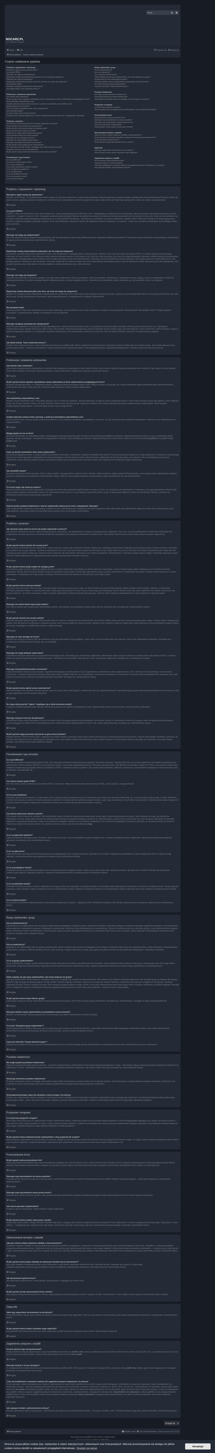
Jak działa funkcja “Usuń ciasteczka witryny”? (23, 89)
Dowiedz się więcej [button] (87, 1448)
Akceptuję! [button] (198, 1446)
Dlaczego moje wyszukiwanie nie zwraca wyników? (113, 120)
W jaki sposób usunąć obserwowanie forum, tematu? (114, 142)
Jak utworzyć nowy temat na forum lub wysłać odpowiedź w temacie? (32, 123)
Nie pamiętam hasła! (14, 84)
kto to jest (47, 1387)
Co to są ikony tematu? (15, 179)
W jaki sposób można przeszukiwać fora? (109, 117)
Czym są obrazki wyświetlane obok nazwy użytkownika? (27, 108)
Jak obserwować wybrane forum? (106, 140)
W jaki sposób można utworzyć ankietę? (21, 131)
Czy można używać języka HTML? (19, 162)
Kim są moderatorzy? (102, 72)
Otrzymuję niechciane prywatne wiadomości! (110, 97)
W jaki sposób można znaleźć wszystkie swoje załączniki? (116, 152)
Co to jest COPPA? (13, 72)
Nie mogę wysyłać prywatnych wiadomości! (110, 94)
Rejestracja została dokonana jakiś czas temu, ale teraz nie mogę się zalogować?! (37, 82)
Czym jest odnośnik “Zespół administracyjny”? (111, 86)
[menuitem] (20, 50)
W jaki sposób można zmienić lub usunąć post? (24, 126)
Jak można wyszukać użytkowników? (108, 124)
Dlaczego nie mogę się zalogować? (19, 79)
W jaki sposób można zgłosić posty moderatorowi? (25, 145)
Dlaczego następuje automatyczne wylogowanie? (24, 86)
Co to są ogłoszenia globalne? (17, 169)
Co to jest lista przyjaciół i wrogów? (107, 107)
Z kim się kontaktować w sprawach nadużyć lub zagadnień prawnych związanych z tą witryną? (129, 165)
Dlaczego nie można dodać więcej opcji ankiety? (24, 133)
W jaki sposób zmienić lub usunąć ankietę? (22, 135)
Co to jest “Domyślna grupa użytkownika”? (110, 84)
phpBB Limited (78, 1352)
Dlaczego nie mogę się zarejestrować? (20, 74)
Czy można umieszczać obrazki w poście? (22, 167)
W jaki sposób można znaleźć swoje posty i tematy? (113, 127)
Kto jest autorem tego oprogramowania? (109, 160)
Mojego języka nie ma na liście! (18, 106)
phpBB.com (11, 441)
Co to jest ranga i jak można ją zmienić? (21, 113)
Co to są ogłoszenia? (14, 171)
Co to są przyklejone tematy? (17, 174)
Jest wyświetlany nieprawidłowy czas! (20, 101)
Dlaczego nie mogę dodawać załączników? (22, 140)
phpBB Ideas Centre (134, 1368)
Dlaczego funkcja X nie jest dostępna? (108, 163)
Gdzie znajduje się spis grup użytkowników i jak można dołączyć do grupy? (122, 77)
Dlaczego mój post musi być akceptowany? (22, 149)
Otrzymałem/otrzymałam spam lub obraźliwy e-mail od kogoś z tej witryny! (121, 99)
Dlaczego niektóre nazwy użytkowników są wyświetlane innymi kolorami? (121, 82)
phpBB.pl (153, 438)
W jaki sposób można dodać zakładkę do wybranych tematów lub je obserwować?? (125, 137)
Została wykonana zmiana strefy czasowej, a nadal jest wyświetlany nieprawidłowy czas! (39, 104)
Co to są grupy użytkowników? (105, 74)
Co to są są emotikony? (15, 164)
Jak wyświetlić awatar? (14, 111)
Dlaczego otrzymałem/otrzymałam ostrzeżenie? (24, 142)
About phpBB (76, 1354)
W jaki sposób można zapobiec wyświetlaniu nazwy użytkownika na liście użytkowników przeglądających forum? (48, 99)
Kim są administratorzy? (103, 70)
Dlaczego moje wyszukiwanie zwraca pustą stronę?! (113, 122)
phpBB (88, 1437)
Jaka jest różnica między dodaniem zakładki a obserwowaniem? (118, 135)
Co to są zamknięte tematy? (16, 176)
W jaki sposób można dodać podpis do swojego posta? (26, 128)
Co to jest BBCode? (13, 160)
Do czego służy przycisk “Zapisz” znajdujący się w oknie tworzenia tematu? (34, 147)
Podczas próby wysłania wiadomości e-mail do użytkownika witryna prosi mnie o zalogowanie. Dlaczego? (45, 115)
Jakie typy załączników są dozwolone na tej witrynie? (114, 150)
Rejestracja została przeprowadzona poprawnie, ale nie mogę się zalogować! (35, 77)
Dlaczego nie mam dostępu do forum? (20, 138)
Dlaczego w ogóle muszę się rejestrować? (22, 70)
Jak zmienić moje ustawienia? (17, 97)
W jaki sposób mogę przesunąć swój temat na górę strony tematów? (31, 152)
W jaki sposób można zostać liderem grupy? (110, 79)
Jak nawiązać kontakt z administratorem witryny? (112, 167)
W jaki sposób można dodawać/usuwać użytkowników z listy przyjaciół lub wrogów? (125, 109)
